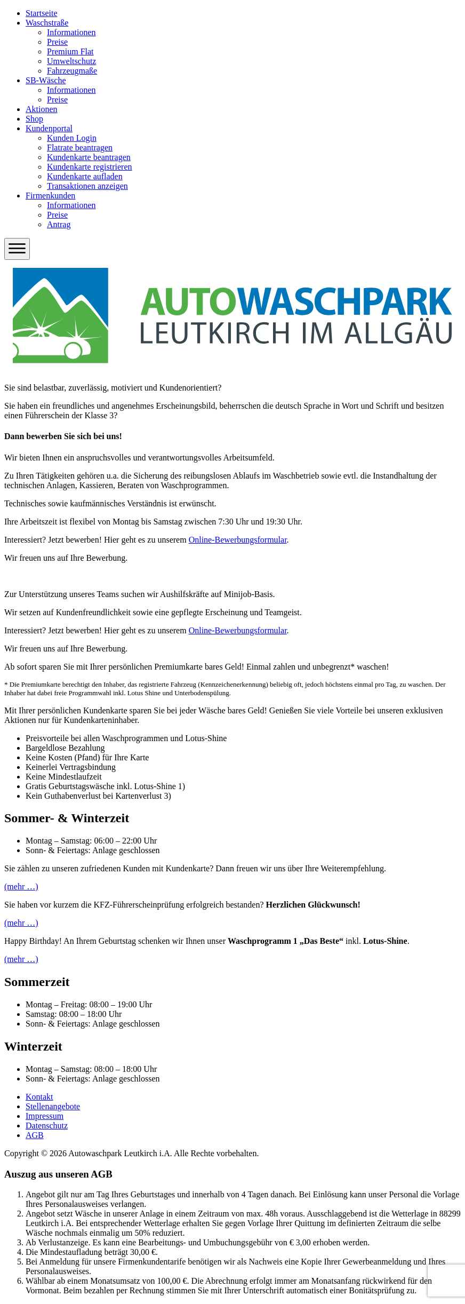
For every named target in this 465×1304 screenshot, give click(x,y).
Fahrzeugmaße (72, 70)
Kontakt (39, 1096)
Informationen (71, 32)
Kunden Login (72, 137)
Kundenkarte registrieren (89, 166)
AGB (35, 1135)
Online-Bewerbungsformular (238, 539)
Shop (34, 118)
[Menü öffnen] (17, 249)
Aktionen (42, 109)
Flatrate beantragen (80, 147)
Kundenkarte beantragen (89, 157)
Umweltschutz (71, 61)
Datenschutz (47, 1125)
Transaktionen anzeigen (87, 185)
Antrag (58, 224)
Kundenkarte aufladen (85, 176)
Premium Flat (70, 51)
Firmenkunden (50, 195)
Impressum (44, 1115)
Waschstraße (47, 22)
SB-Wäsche (46, 80)
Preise (57, 41)
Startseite (42, 13)
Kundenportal (49, 128)
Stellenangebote (53, 1106)
